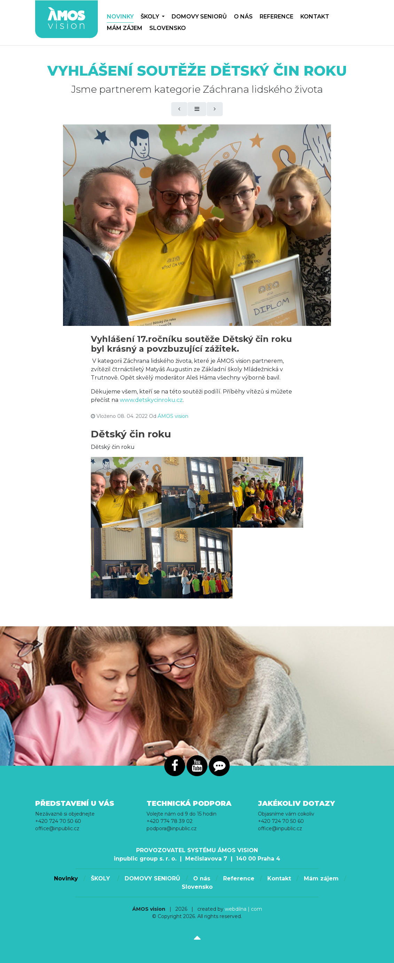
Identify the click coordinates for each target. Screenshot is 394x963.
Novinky (120, 16)
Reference (276, 16)
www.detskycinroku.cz (151, 400)
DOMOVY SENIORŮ (199, 16)
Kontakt (314, 16)
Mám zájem (124, 28)
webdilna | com (243, 909)
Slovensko (167, 28)
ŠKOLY (153, 16)
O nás (243, 16)
